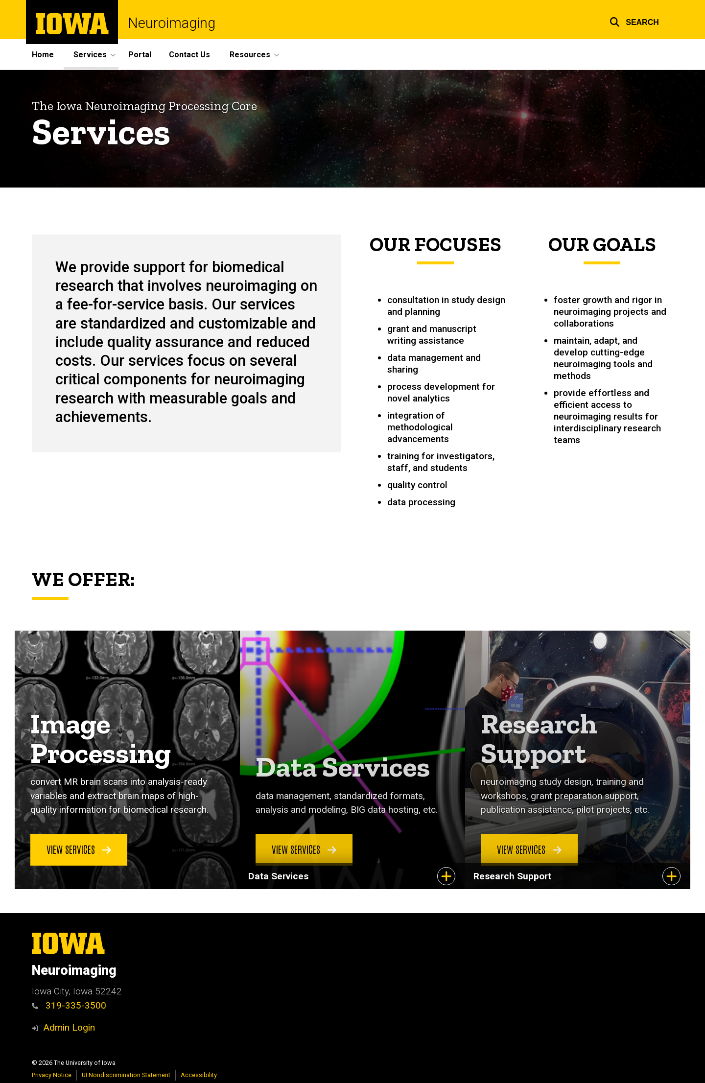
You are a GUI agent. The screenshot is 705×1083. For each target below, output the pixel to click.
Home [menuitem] (43, 54)
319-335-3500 (69, 1005)
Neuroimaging (171, 23)
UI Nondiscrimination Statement (126, 1075)
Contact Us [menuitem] (189, 54)
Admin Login (69, 1027)
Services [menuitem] (90, 54)
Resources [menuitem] (250, 54)
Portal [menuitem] (139, 54)
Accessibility (199, 1075)
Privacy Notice (51, 1075)
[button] (634, 21)
